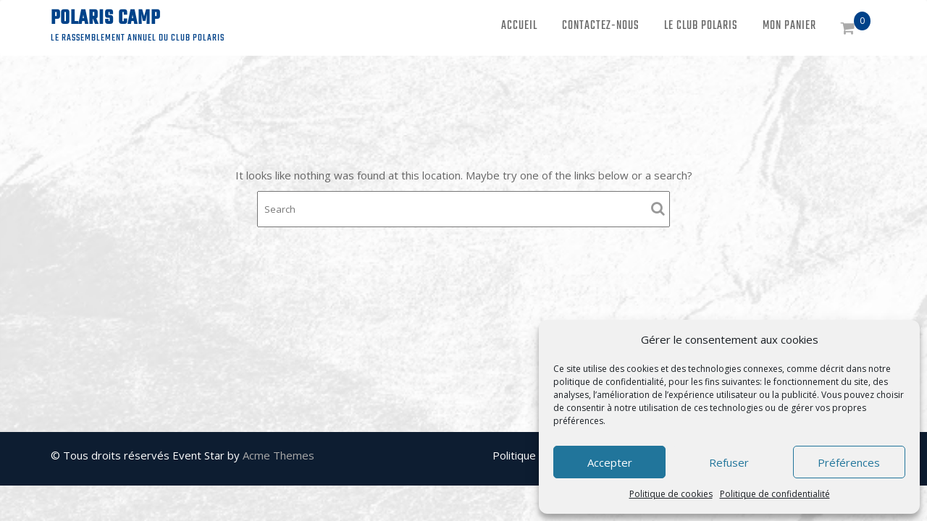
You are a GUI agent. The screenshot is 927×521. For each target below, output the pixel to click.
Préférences (849, 462)
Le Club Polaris (701, 26)
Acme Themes (278, 455)
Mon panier (789, 26)
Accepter (609, 462)
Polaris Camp (105, 18)
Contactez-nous (600, 26)
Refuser (729, 462)
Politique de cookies (671, 494)
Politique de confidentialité (775, 494)
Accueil (519, 26)
